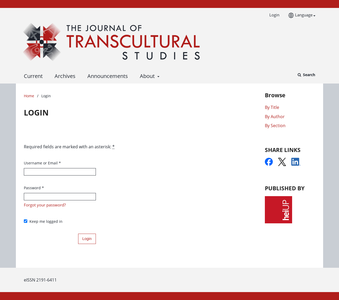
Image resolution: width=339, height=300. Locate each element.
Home (29, 95)
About (146, 76)
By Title (272, 107)
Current (32, 76)
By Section (275, 125)
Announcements (106, 76)
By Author (275, 116)
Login (272, 15)
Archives (63, 76)
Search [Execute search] (308, 74)
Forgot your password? (45, 204)
